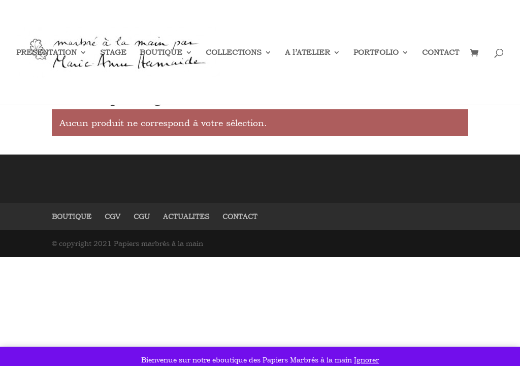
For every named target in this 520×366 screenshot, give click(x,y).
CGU (142, 216)
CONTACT (440, 53)
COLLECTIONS (234, 53)
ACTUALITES (186, 216)
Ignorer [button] (366, 359)
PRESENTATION (46, 53)
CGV (112, 216)
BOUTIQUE (161, 53)
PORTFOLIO (376, 53)
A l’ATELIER (307, 53)
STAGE (113, 53)
